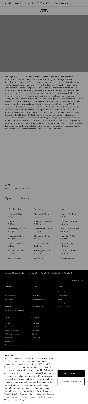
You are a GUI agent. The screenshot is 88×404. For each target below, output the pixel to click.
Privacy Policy (36, 391)
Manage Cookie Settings (71, 381)
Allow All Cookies (71, 374)
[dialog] (44, 377)
